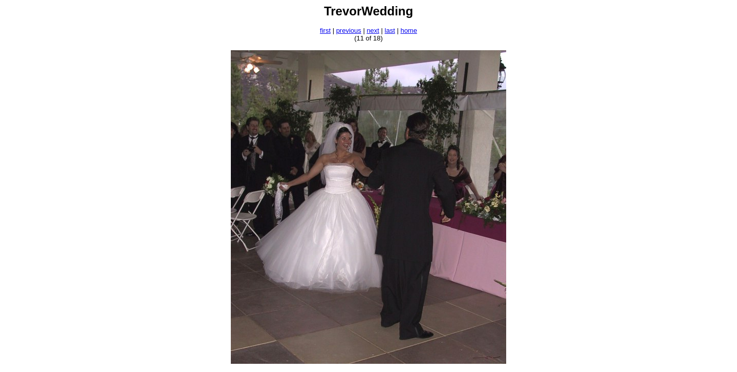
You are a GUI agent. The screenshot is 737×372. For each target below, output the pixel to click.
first (325, 30)
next (372, 30)
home (408, 30)
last (390, 30)
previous (348, 30)
